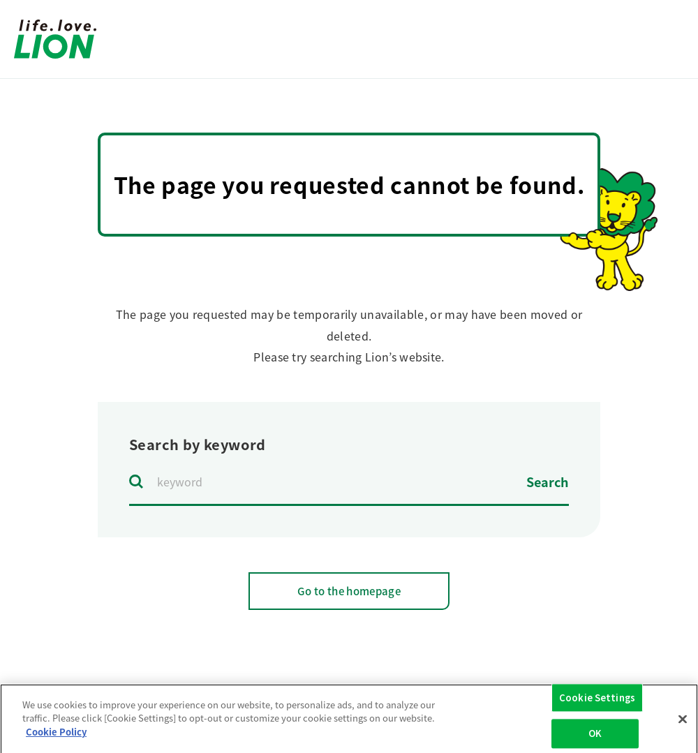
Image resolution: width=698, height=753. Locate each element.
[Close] (682, 723)
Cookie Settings (597, 702)
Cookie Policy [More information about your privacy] (56, 736)
